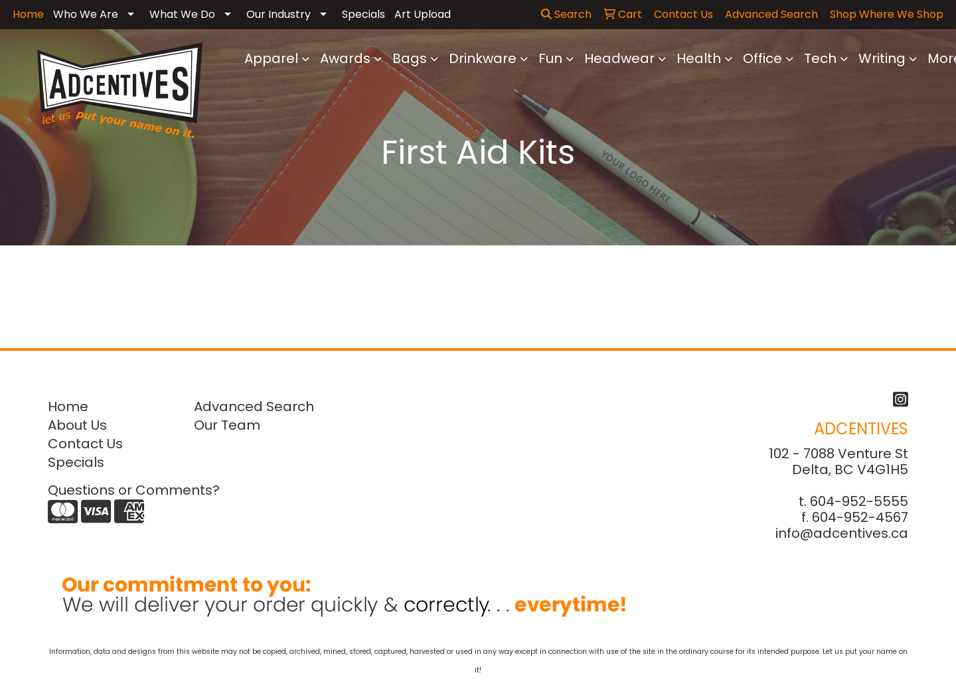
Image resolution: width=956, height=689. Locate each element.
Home (68, 406)
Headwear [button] (619, 58)
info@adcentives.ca (841, 533)
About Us (77, 425)
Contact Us (85, 443)
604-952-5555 (859, 501)
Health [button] (699, 58)
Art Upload (422, 14)
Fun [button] (550, 58)
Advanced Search (254, 406)
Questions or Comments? (134, 490)
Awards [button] (345, 58)
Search (566, 14)
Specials (363, 14)
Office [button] (762, 58)
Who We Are (85, 14)
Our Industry (278, 14)
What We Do (182, 14)
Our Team (227, 425)
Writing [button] (882, 58)
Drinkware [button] (483, 58)
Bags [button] (409, 58)
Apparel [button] (271, 58)
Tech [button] (820, 58)
